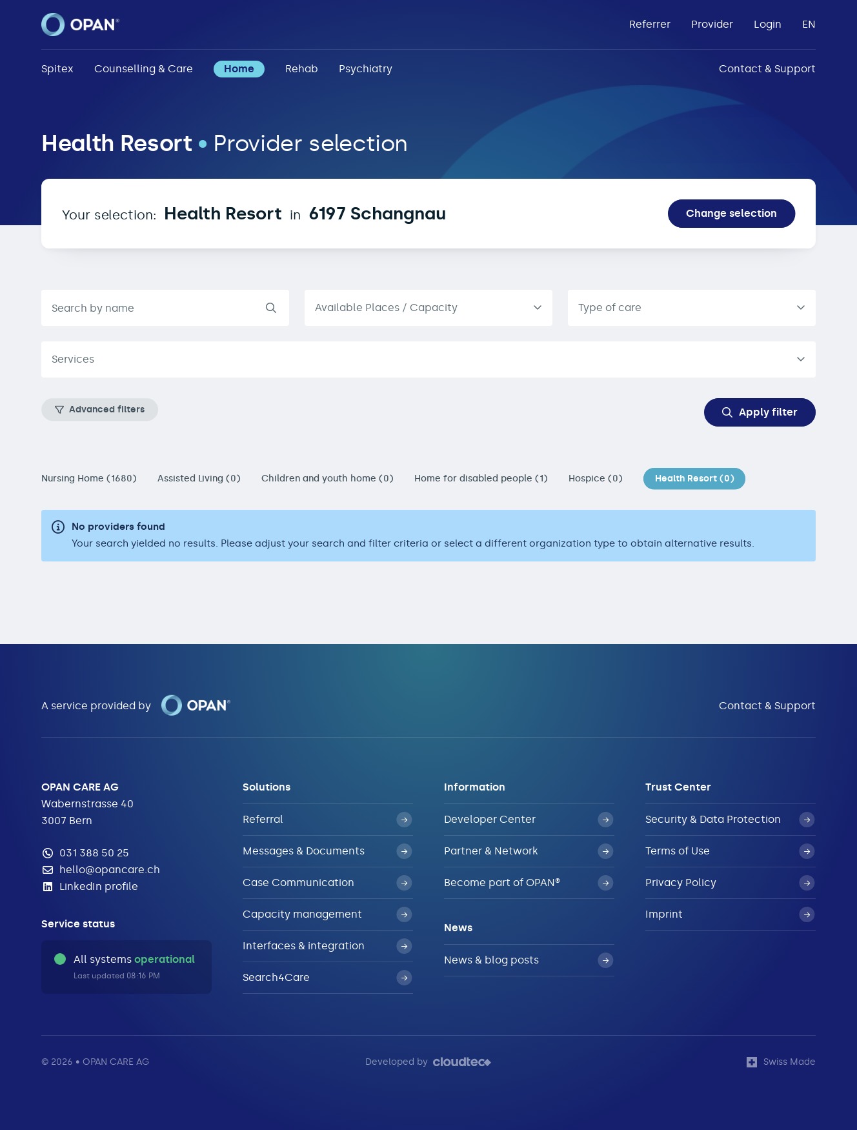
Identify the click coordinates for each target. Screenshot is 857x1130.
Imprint (729, 914)
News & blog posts (528, 960)
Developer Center (528, 819)
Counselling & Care (143, 69)
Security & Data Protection (729, 819)
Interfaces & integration (327, 946)
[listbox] (428, 308)
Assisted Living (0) (199, 478)
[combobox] (692, 308)
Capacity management (327, 914)
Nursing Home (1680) (89, 478)
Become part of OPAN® (528, 883)
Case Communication (327, 883)
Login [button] (767, 24)
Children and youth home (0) (327, 478)
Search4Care (327, 977)
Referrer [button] (649, 24)
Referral (327, 819)
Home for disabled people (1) (481, 478)
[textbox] (418, 359)
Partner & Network (528, 851)
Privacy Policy (729, 883)
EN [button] (809, 24)
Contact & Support (767, 69)
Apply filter (760, 412)
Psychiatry (365, 69)
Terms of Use (729, 851)
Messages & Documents (327, 851)
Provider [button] (712, 24)
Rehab (301, 69)
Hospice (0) (596, 478)
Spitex (57, 69)
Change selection (731, 213)
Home (239, 69)
